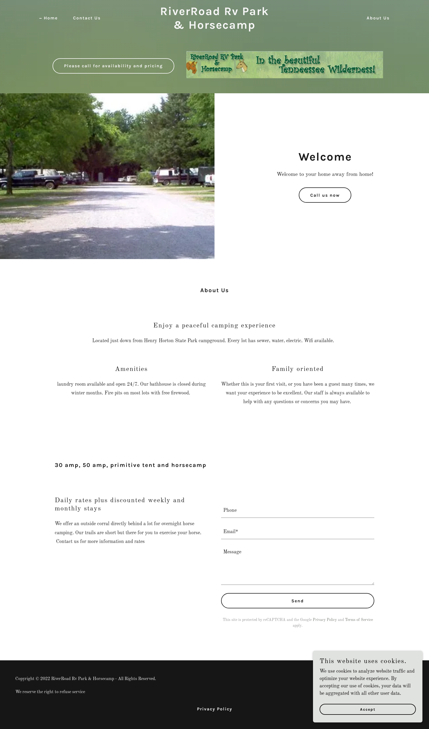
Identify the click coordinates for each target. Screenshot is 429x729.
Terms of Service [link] (359, 620)
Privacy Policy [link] (325, 620)
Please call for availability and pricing (113, 65)
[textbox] (297, 510)
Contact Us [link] (87, 18)
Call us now (325, 195)
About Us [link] (378, 18)
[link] (214, 27)
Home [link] (51, 18)
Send (297, 600)
